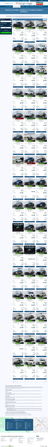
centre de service (23, 410)
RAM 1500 (20, 439)
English (42, 0)
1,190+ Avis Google (10, 3)
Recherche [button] (3, 19)
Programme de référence (30, 443)
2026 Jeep (11, 440)
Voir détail (18, 41)
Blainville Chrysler (7, 406)
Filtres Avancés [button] (4, 23)
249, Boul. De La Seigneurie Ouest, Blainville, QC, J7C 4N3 (12, 0)
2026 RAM (11, 441)
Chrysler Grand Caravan (21, 440)
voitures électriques (8, 403)
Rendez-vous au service (39, 4)
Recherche (5, 27)
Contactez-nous (29, 440)
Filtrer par (44, 19)
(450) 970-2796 (24, 0)
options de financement (24, 387)
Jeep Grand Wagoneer (21, 442)
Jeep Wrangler (20, 441)
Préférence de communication (30, 441)
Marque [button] (2, 25)
